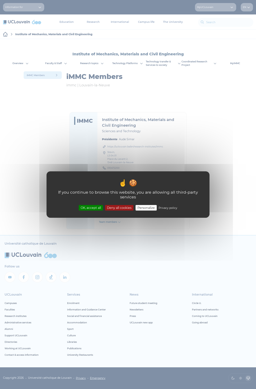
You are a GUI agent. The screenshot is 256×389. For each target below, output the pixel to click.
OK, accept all (91, 208)
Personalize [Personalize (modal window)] (146, 208)
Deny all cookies (119, 208)
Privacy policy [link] (168, 208)
